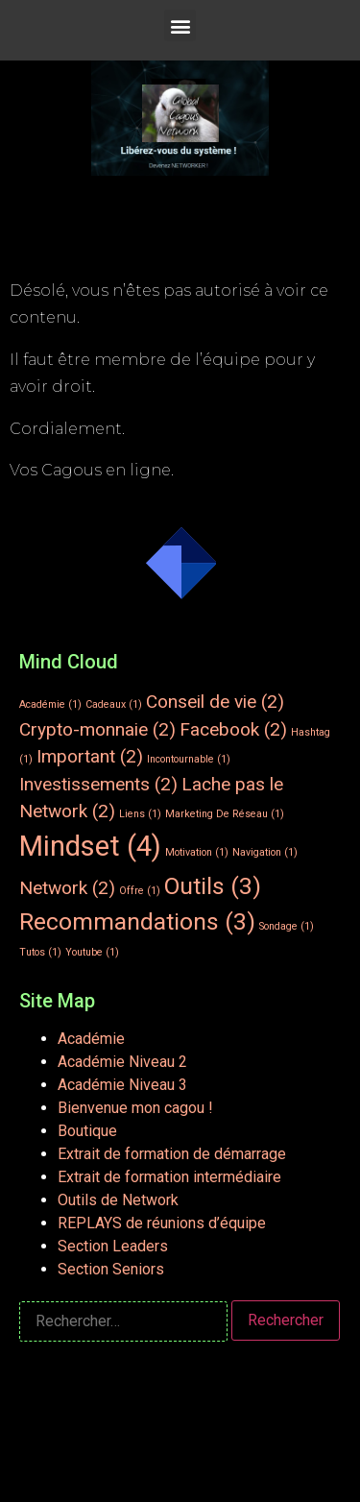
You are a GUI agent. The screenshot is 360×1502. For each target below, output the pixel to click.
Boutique (87, 1131)
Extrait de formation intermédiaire (169, 1177)
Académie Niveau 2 (122, 1062)
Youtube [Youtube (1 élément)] (92, 952)
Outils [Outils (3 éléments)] (212, 886)
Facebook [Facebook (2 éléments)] (233, 729)
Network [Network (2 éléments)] (67, 888)
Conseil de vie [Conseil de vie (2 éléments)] (215, 701)
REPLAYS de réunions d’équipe (162, 1223)
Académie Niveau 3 (122, 1085)
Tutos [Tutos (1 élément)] (40, 952)
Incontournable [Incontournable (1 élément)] (188, 759)
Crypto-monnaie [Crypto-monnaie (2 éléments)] (97, 729)
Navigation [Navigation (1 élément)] (265, 852)
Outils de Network (118, 1200)
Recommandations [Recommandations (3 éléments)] (137, 921)
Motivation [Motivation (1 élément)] (196, 852)
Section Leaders (113, 1246)
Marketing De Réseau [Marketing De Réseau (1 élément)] (224, 814)
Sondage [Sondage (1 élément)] (286, 926)
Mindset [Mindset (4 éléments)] (90, 846)
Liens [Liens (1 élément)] (140, 814)
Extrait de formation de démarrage (172, 1154)
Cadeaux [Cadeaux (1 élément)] (113, 704)
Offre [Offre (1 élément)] (139, 890)
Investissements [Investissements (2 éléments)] (98, 784)
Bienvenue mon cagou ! (135, 1108)
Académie (91, 1039)
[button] (180, 25)
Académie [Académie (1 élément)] (50, 704)
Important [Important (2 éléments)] (89, 756)
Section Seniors (111, 1269)
